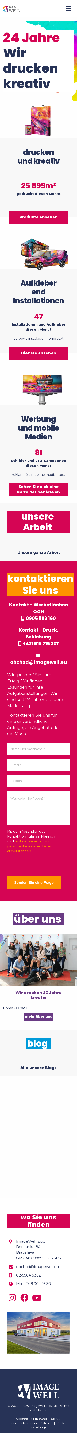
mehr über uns (38, 1016)
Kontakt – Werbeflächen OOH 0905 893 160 (38, 612)
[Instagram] (13, 1300)
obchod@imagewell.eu (38, 659)
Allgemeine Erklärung (31, 1419)
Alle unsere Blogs (38, 1068)
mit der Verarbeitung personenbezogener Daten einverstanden (29, 846)
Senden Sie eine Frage (34, 882)
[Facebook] (25, 1300)
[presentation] (38, 865)
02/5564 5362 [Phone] (28, 1275)
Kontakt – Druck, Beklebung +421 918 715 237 (38, 637)
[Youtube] (38, 1300)
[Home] (11, 9)
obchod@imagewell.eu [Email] (37, 1267)
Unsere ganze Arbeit (38, 552)
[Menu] (68, 9)
